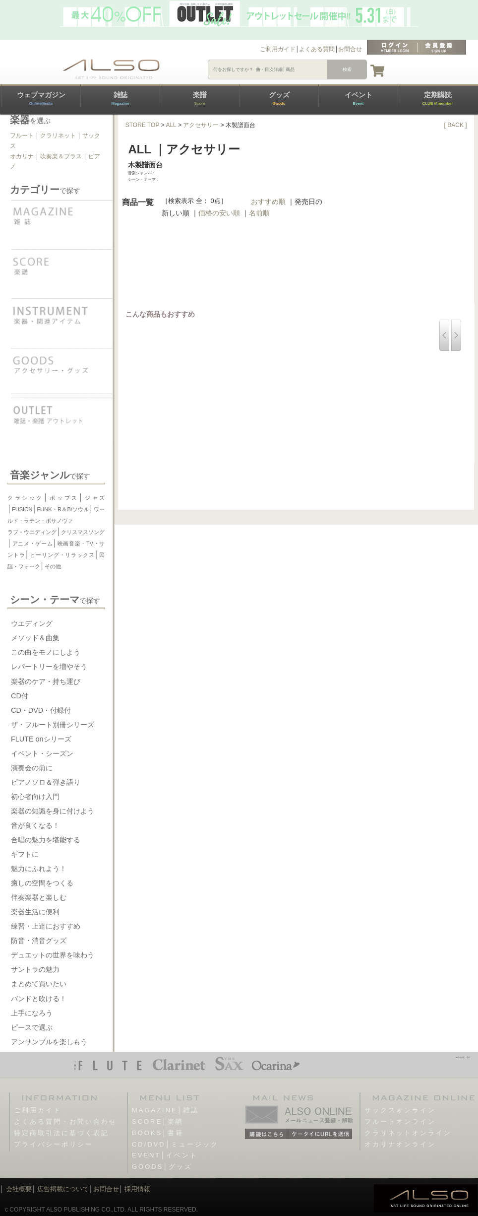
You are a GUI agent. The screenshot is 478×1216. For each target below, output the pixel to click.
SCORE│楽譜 (157, 1121)
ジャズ (94, 498)
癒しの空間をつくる (42, 883)
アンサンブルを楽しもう (49, 1042)
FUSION (22, 509)
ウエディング (32, 623)
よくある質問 (317, 49)
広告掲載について (63, 1189)
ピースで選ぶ (32, 1027)
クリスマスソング (83, 532)
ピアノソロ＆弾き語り (45, 782)
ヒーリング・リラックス (62, 555)
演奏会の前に (32, 768)
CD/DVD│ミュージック (175, 1144)
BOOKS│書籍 (157, 1133)
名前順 (259, 213)
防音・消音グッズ (38, 941)
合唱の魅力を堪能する (45, 840)
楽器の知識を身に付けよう (52, 811)
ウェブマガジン (41, 98)
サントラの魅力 (35, 969)
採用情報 (137, 1189)
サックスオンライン (400, 1110)
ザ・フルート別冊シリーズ (52, 725)
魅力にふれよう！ (38, 869)
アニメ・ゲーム (32, 543)
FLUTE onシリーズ (41, 739)
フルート (22, 135)
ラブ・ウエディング (32, 532)
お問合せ (350, 49)
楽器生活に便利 (35, 912)
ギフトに (25, 854)
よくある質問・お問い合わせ (65, 1121)
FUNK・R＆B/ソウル (63, 509)
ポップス (63, 498)
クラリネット (58, 135)
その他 (53, 566)
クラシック (25, 498)
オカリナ (22, 156)
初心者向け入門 (35, 797)
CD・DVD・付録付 (41, 710)
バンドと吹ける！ (38, 999)
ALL (171, 125)
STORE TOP (142, 125)
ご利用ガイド (278, 49)
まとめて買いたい (38, 984)
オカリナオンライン (400, 1144)
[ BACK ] (455, 125)
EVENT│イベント (165, 1155)
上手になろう (32, 1013)
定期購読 (437, 98)
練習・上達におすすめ (45, 926)
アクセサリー (201, 125)
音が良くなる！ (35, 825)
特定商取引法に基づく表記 (61, 1133)
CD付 (19, 696)
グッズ (279, 98)
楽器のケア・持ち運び (45, 681)
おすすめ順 (268, 201)
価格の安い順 (219, 213)
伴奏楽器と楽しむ (38, 897)
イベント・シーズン (42, 753)
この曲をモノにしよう (45, 652)
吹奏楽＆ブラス (61, 156)
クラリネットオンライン (408, 1133)
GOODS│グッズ (162, 1166)
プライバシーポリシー (53, 1144)
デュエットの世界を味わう (52, 955)
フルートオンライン (400, 1121)
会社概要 (19, 1189)
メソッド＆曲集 (35, 638)
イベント (358, 98)
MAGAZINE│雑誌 (165, 1110)
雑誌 (120, 98)
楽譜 (200, 98)
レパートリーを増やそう (49, 667)
